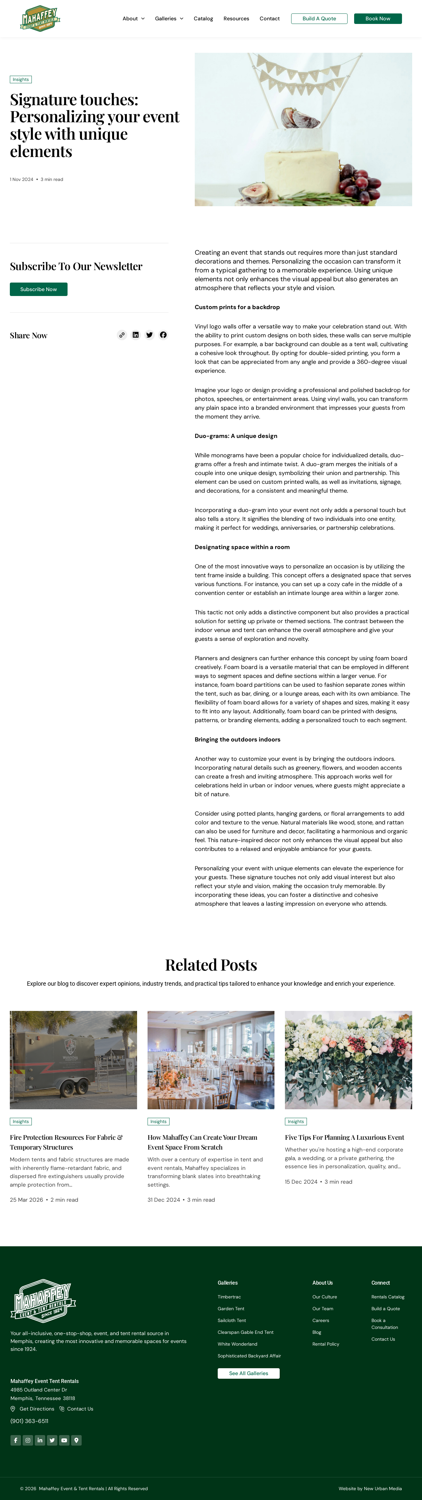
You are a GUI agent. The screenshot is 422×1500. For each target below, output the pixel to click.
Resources (236, 18)
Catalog (203, 18)
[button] (136, 335)
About (134, 19)
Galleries (169, 19)
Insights (21, 1121)
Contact (270, 18)
